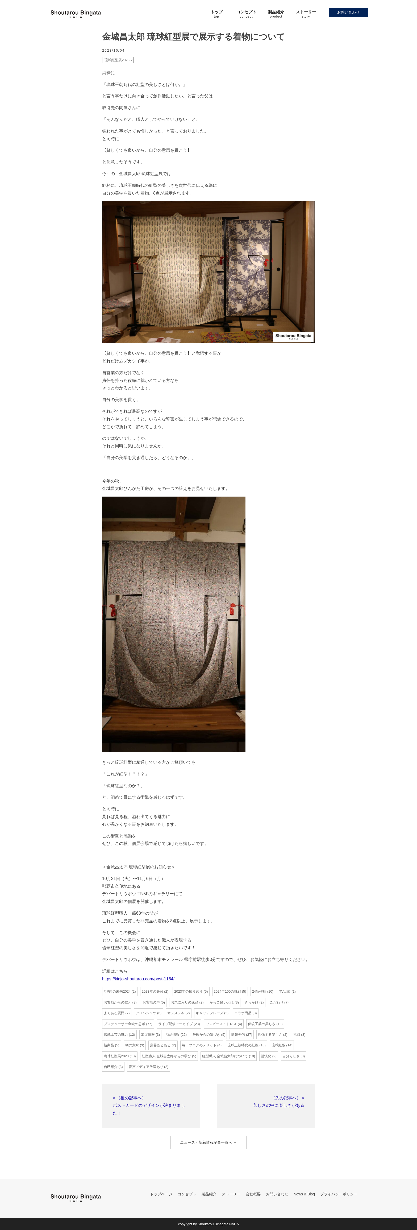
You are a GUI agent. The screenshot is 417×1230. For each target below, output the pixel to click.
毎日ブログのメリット (199, 1045)
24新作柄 (259, 991)
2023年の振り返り (188, 991)
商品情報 (173, 1035)
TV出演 (285, 991)
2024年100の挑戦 (227, 991)
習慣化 (266, 1056)
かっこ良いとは (222, 1002)
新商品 (109, 1045)
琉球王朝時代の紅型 (242, 1045)
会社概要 (253, 1194)
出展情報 (148, 1035)
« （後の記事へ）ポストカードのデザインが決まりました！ (149, 1106)
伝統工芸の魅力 (116, 1035)
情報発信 (238, 1035)
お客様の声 (151, 1002)
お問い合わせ (348, 12)
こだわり (276, 1002)
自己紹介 (111, 1067)
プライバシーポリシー (338, 1194)
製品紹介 (209, 1194)
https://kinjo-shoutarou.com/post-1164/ (138, 979)
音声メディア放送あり (146, 1067)
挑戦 (296, 1035)
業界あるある (160, 1045)
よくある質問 (114, 1013)
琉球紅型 (278, 1045)
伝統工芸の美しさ (262, 1024)
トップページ (161, 1194)
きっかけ (251, 1002)
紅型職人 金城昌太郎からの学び (166, 1056)
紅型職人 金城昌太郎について (225, 1056)
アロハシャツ (146, 1013)
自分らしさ (291, 1056)
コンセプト (187, 1194)
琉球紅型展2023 (117, 60)
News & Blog (304, 1194)
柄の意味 (132, 1045)
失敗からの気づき (206, 1035)
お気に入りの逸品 (184, 1002)
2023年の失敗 (152, 991)
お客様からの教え (117, 1002)
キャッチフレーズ (209, 1013)
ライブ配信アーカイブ (175, 1024)
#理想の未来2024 (117, 991)
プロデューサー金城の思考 (124, 1024)
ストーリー (231, 1194)
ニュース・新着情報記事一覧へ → (208, 1142)
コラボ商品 (243, 1013)
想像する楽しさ (270, 1035)
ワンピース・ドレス (221, 1024)
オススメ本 (176, 1013)
